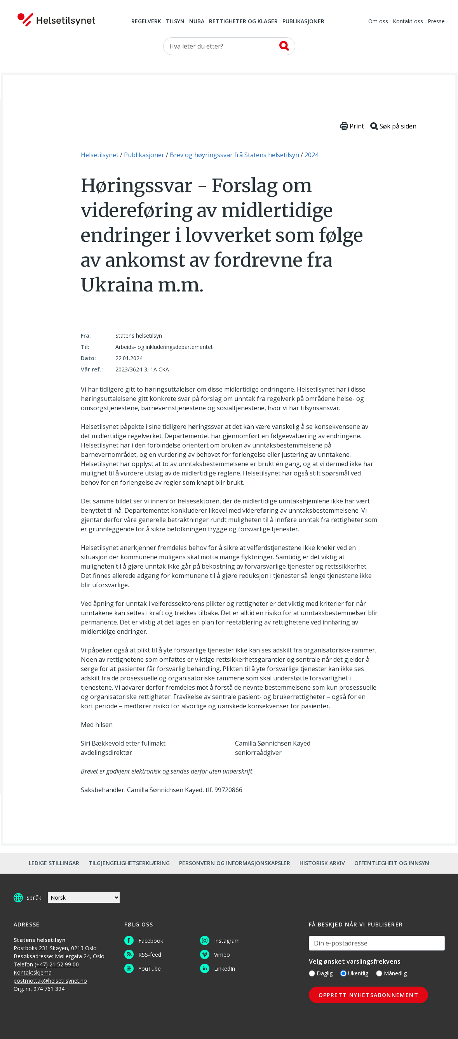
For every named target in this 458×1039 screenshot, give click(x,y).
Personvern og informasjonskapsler (234, 863)
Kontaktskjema (33, 972)
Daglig (321, 973)
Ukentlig (354, 973)
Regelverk (146, 22)
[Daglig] (312, 973)
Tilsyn (175, 22)
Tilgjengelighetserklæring (129, 863)
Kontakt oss (408, 22)
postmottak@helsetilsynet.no (50, 980)
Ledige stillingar (54, 863)
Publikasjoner (303, 22)
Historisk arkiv (322, 863)
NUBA (196, 22)
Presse (436, 22)
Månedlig (391, 973)
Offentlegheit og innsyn (391, 863)
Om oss (378, 22)
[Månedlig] (379, 973)
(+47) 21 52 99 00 (57, 964)
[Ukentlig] (343, 973)
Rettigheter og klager (243, 22)
